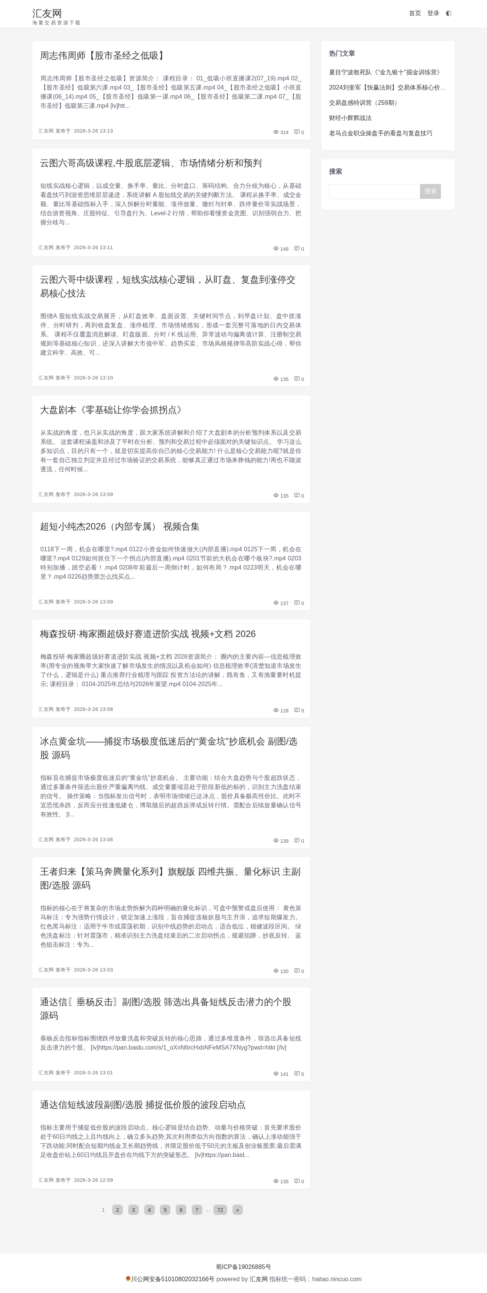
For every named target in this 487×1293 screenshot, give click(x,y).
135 (280, 379)
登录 (433, 13)
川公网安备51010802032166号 (170, 1279)
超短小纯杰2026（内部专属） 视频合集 (120, 526)
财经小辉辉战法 (350, 118)
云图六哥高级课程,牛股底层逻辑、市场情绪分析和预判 (151, 163)
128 (280, 711)
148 (280, 249)
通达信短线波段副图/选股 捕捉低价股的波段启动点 (143, 1104)
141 (280, 1074)
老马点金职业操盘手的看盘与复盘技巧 (381, 133)
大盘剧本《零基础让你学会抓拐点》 (113, 410)
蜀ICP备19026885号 (243, 1267)
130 (280, 971)
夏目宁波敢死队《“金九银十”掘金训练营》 (386, 72)
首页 (415, 13)
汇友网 (47, 13)
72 (220, 1210)
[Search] (376, 191)
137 (280, 603)
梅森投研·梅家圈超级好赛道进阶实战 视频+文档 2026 (148, 634)
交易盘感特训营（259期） (364, 102)
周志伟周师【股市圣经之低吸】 (104, 55)
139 (280, 841)
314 (280, 132)
